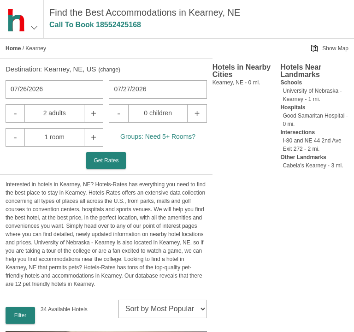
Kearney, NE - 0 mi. (236, 82)
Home (13, 48)
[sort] (162, 309)
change (109, 69)
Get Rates (106, 160)
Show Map (335, 48)
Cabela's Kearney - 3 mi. (313, 165)
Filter (20, 315)
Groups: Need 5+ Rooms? (157, 136)
